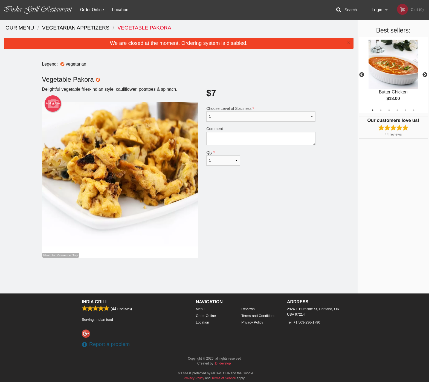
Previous (361, 75)
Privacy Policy (252, 322)
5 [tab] (405, 110)
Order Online (92, 9)
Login (377, 9)
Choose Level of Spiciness (260, 114)
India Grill (95, 301)
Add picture (53, 103)
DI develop (223, 363)
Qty (223, 158)
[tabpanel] (393, 74)
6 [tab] (413, 110)
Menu (200, 309)
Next (425, 75)
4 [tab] (397, 110)
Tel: (303, 322)
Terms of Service (223, 378)
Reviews (247, 309)
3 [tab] (389, 110)
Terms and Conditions (258, 316)
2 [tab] (381, 110)
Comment (260, 136)
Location (120, 9)
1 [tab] (372, 110)
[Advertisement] (178, 275)
